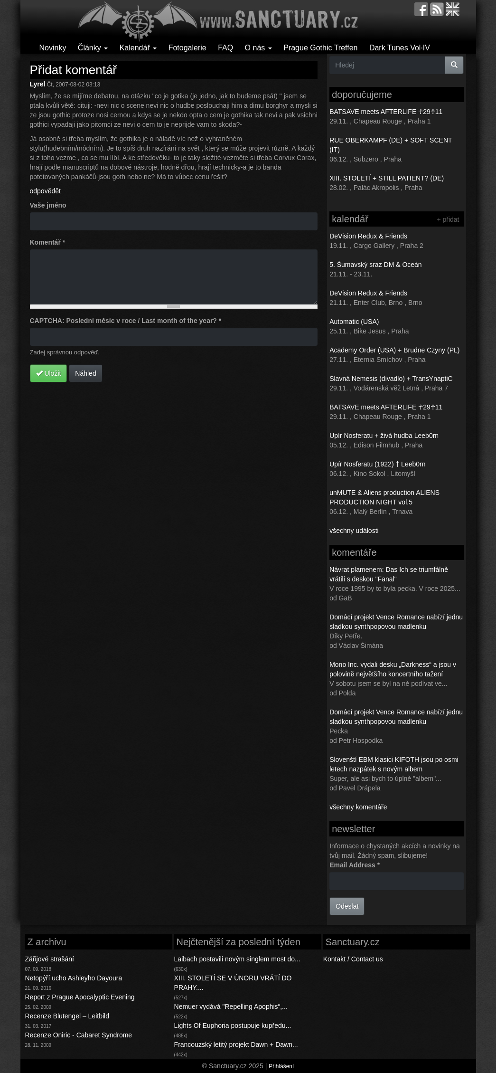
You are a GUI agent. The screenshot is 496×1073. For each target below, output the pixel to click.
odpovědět (45, 191)
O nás (258, 48)
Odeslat (347, 906)
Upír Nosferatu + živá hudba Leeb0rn (384, 435)
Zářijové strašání (49, 959)
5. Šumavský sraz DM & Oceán (375, 264)
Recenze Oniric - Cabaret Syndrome (78, 1035)
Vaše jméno (48, 205)
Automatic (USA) (354, 321)
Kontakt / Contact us (353, 959)
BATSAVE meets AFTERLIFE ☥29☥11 (385, 111)
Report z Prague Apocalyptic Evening (80, 997)
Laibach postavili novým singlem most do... (237, 959)
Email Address (354, 865)
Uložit (48, 373)
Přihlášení (281, 1066)
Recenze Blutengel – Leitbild (67, 1016)
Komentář (48, 242)
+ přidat (448, 219)
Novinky (52, 48)
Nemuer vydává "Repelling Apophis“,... (231, 1006)
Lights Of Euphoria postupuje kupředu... (232, 1025)
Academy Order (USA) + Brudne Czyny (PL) (394, 350)
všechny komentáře (358, 807)
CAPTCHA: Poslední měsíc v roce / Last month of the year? (126, 320)
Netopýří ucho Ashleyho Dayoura (73, 978)
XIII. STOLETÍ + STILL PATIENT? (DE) (386, 178)
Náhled (85, 373)
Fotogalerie (187, 48)
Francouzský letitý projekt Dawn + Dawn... (236, 1044)
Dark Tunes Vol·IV (399, 48)
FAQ (225, 48)
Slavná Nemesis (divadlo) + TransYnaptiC (391, 378)
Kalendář (138, 48)
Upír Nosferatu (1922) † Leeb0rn (377, 464)
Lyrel (38, 84)
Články (93, 48)
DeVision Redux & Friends (368, 236)
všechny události (354, 530)
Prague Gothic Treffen (320, 48)
